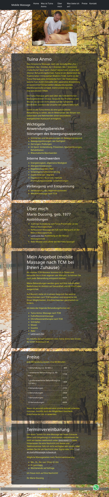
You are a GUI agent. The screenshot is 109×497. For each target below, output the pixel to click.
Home (36, 3)
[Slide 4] (59, 42)
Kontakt (93, 3)
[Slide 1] (45, 42)
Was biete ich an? (73, 5)
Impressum (65, 489)
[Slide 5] (63, 42)
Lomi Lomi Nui (37, 235)
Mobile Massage (20, 5)
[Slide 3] (54, 42)
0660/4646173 (65, 440)
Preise (84, 3)
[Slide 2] (50, 42)
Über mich (59, 5)
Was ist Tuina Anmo (47, 5)
